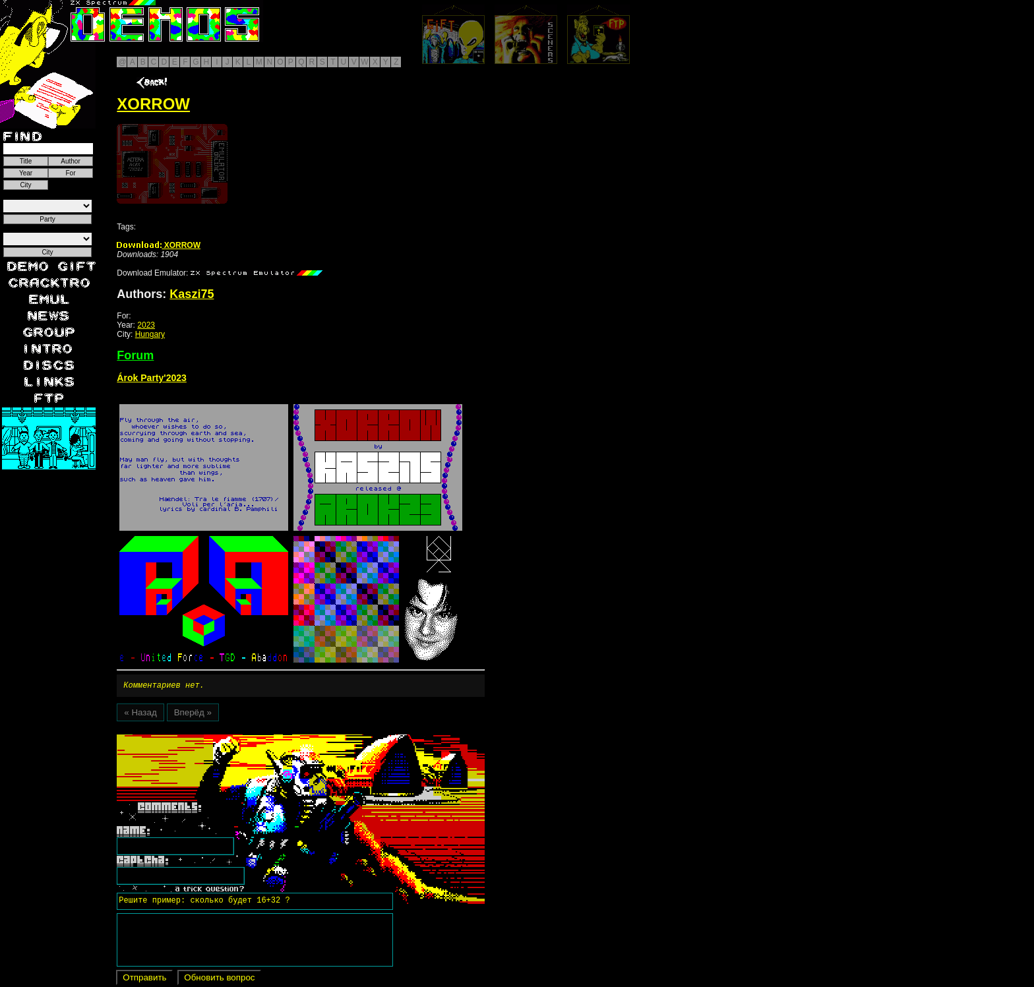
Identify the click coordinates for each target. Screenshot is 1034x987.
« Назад (140, 714)
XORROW (158, 245)
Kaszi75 (191, 294)
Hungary (150, 334)
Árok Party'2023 (152, 378)
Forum (135, 355)
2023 (146, 325)
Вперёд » (193, 714)
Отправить (144, 979)
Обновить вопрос (219, 979)
